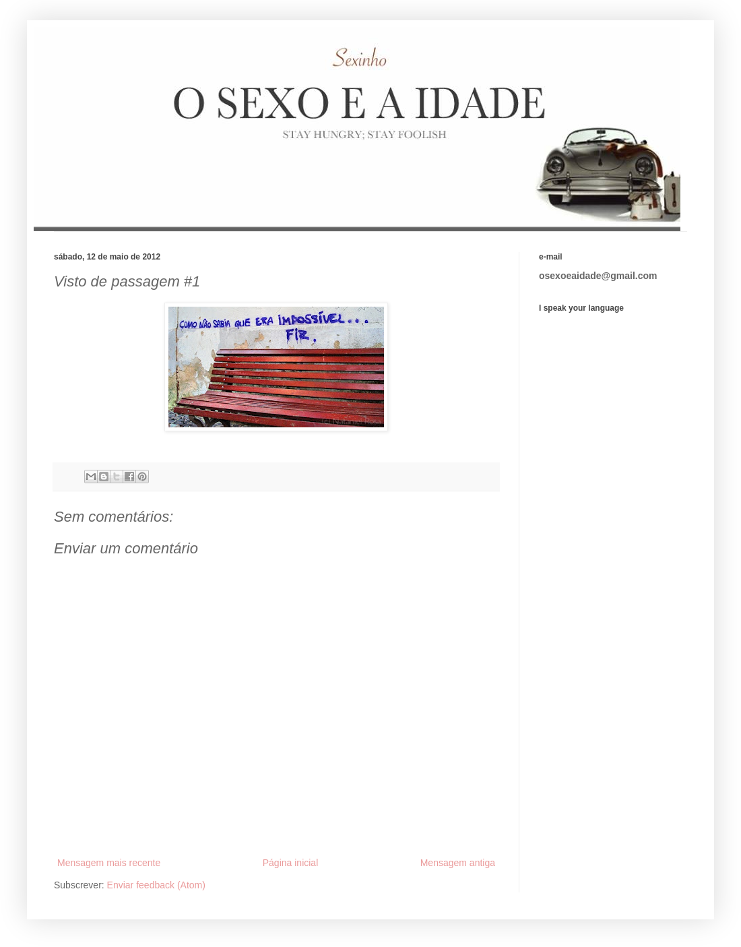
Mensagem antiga (457, 862)
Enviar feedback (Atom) (156, 885)
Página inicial (291, 862)
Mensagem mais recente (108, 862)
